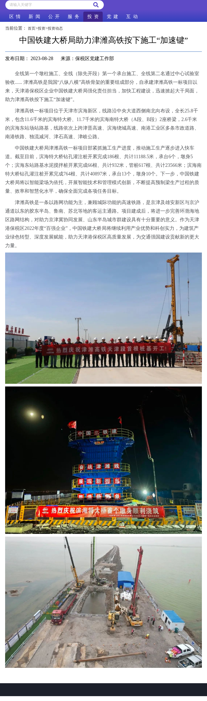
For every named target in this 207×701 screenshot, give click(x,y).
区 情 (14, 16)
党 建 (112, 16)
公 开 (54, 16)
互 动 (131, 16)
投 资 (93, 16)
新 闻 (34, 16)
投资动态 (55, 28)
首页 (31, 28)
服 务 (73, 16)
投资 (41, 28)
